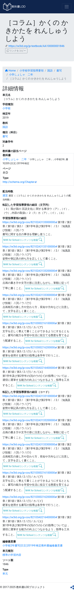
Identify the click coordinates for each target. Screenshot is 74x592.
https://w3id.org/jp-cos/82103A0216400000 (29, 367)
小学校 (7, 108)
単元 (5, 573)
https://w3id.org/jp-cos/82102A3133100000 (29, 246)
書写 (59, 70)
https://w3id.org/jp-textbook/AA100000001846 (36, 46)
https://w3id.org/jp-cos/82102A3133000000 (29, 222)
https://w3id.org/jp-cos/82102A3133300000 (29, 295)
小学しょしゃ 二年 (21, 74)
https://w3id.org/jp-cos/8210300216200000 (29, 347)
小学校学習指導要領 (32, 70)
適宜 (5, 195)
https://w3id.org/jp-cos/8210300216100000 (29, 323)
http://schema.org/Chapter (19, 182)
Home (10, 70)
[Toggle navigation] (66, 6)
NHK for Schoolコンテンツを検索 (22, 240)
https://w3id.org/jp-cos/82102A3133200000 (29, 270)
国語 (50, 70)
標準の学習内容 (12, 554)
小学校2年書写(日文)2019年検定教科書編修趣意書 (33, 545)
